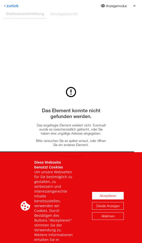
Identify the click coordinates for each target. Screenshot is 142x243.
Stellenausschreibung (25, 13)
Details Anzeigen (108, 211)
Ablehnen (108, 222)
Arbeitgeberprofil (64, 13)
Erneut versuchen (71, 156)
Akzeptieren (108, 201)
